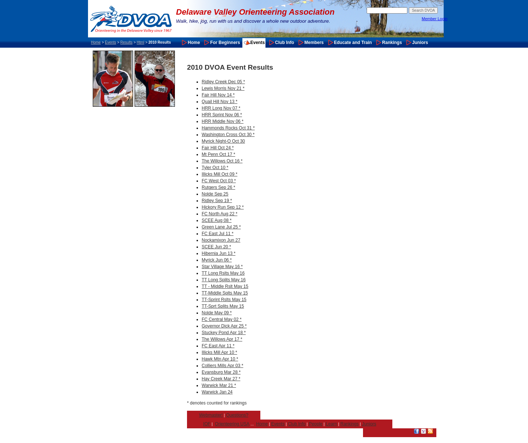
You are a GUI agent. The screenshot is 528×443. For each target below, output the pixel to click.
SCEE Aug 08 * (216, 220)
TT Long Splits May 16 (224, 279)
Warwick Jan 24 (217, 392)
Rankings (392, 42)
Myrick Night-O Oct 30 (223, 141)
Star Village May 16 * (222, 266)
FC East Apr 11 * (218, 345)
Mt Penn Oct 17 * (218, 154)
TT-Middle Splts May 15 (225, 293)
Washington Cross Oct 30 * (228, 134)
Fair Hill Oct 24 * (218, 147)
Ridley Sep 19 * (217, 200)
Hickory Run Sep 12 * (223, 207)
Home (96, 42)
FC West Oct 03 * (219, 180)
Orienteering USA (232, 423)
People (315, 423)
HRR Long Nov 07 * (221, 108)
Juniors (420, 42)
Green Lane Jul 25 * (221, 227)
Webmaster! (211, 415)
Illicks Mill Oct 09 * (219, 174)
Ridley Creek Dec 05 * (223, 81)
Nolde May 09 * (217, 312)
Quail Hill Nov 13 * (219, 101)
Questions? (237, 415)
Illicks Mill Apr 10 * (219, 352)
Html (140, 42)
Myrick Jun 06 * (217, 260)
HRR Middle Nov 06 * (222, 121)
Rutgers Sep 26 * (218, 187)
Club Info (284, 42)
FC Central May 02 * (222, 319)
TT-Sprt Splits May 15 (223, 306)
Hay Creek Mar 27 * (221, 378)
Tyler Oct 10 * (215, 167)
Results (126, 42)
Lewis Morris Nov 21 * (223, 88)
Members (314, 42)
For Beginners (225, 42)
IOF (206, 423)
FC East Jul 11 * (218, 233)
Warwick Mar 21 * (219, 385)
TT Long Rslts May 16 (223, 273)
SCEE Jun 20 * (216, 246)
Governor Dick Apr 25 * (224, 326)
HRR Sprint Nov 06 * (222, 114)
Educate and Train (353, 42)
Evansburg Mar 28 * (221, 372)
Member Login (434, 19)
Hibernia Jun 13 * (218, 253)
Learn (331, 423)
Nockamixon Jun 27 (221, 240)
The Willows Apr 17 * (222, 339)
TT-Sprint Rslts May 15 (224, 299)
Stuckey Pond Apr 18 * (224, 332)
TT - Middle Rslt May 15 (225, 286)
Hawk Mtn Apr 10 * (220, 359)
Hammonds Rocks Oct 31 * (228, 128)
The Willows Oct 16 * (222, 161)
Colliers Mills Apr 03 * (222, 365)
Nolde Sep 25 (215, 194)
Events (110, 42)
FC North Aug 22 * (219, 213)
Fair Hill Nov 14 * (218, 95)
